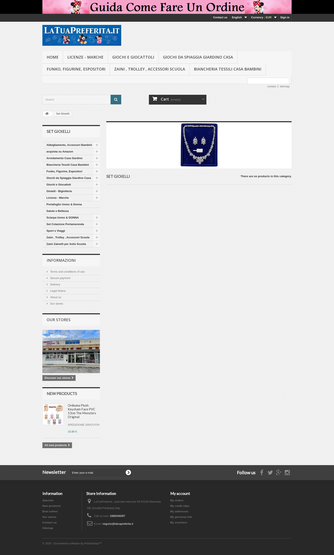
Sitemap (47, 528)
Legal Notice (57, 290)
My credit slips (179, 506)
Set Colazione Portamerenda (65, 224)
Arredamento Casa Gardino (64, 158)
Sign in (284, 17)
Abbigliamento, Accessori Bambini (69, 145)
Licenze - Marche (85, 57)
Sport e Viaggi (55, 230)
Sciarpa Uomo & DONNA (62, 217)
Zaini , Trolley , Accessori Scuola (149, 69)
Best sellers (50, 511)
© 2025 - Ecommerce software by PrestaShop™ (72, 543)
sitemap (284, 86)
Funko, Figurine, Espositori (76, 69)
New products (62, 393)
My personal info (181, 517)
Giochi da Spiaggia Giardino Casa (198, 57)
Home (53, 57)
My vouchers (178, 522)
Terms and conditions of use (67, 271)
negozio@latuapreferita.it (117, 523)
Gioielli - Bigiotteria (59, 191)
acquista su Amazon (59, 151)
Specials (48, 500)
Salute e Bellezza (57, 211)
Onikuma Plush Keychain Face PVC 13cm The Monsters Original (82, 411)
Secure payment (59, 278)
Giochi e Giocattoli (133, 57)
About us (55, 297)
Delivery (54, 284)
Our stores (56, 303)
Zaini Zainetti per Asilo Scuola (66, 244)
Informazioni (61, 260)
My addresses (179, 511)
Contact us (220, 17)
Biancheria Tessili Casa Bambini (227, 69)
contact (271, 86)
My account (180, 493)
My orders (176, 500)
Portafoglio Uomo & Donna (64, 204)
